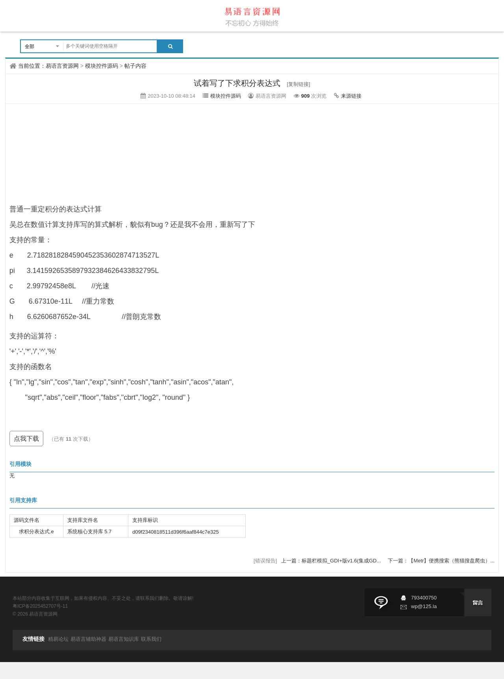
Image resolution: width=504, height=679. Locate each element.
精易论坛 (58, 639)
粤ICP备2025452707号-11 (40, 606)
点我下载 (26, 438)
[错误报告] (265, 561)
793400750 (424, 598)
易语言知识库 (123, 639)
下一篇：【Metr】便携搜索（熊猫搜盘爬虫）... (441, 561)
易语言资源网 (62, 66)
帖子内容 (135, 66)
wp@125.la (424, 606)
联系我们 (151, 639)
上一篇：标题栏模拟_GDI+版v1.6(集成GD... (331, 561)
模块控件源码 (101, 66)
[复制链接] (298, 84)
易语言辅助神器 (88, 639)
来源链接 (351, 96)
